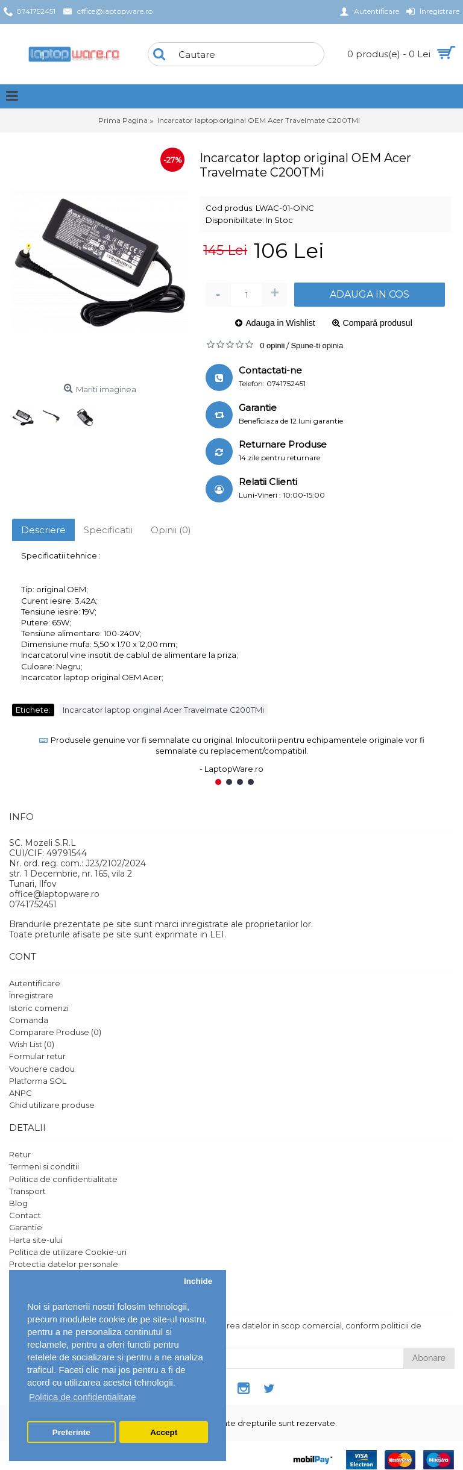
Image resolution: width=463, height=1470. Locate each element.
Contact (25, 1215)
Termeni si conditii (44, 1166)
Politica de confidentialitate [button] (82, 1397)
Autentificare (34, 983)
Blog (18, 1203)
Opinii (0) (171, 530)
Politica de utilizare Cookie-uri (68, 1252)
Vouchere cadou (42, 1069)
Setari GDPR (33, 1276)
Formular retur (37, 1056)
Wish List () (31, 1044)
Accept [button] (163, 1432)
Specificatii (108, 530)
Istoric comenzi (39, 1008)
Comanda (28, 1020)
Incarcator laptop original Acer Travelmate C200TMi (163, 710)
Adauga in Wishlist (280, 323)
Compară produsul (377, 323)
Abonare (429, 1358)
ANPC (20, 1093)
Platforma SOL (37, 1081)
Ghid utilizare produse (52, 1105)
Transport (27, 1191)
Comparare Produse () (55, 1032)
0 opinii (272, 345)
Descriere (43, 530)
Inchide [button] (198, 1281)
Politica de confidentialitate (63, 1179)
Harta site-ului (36, 1240)
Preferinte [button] (71, 1432)
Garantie (25, 1227)
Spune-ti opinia (317, 345)
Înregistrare (31, 995)
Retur (20, 1154)
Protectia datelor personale (63, 1264)
